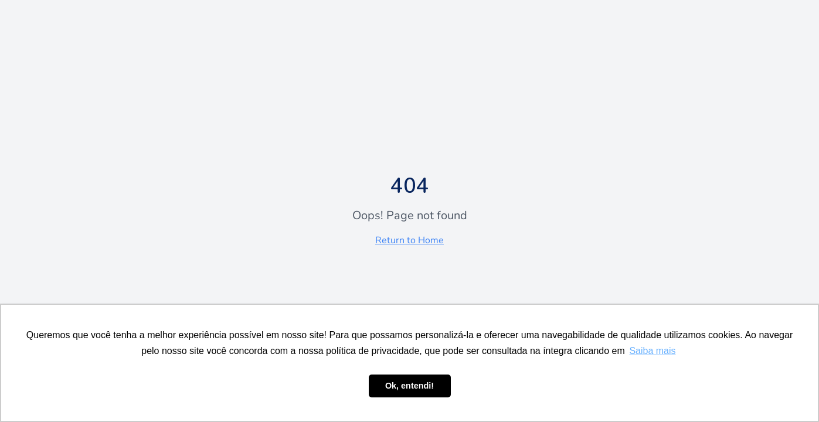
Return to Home (409, 240)
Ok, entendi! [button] (409, 385)
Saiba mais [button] (652, 351)
